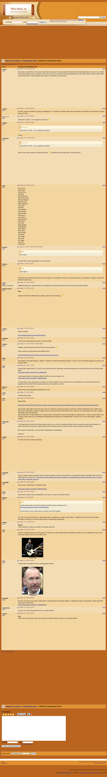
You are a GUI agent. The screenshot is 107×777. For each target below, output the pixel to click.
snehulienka (6, 608)
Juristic (4, 109)
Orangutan (5, 138)
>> (13, 64)
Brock (4, 283)
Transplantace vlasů (29, 61)
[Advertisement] (53, 42)
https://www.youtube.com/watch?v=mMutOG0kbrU (32, 378)
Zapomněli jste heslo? (32, 23)
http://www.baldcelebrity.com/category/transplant (31, 335)
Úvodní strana (15, 17)
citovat (103, 68)
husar (4, 358)
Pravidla (22, 17)
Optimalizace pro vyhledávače (87, 772)
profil (3, 70)
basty (4, 492)
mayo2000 (5, 482)
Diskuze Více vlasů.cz (13, 61)
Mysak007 (5, 473)
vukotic (4, 69)
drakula (4, 522)
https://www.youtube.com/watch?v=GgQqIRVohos (32, 605)
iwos (3, 186)
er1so (4, 393)
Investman (5, 422)
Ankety (26, 17)
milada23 (5, 338)
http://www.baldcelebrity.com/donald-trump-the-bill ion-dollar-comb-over (38, 355)
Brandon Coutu (7, 289)
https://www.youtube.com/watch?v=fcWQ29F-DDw (32, 489)
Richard (4, 247)
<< (2, 64)
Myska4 (4, 387)
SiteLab (98, 772)
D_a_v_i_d (5, 116)
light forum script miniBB (65, 772)
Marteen (4, 498)
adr (18, 68)
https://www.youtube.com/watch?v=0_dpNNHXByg (32, 372)
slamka (4, 437)
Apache (4, 123)
